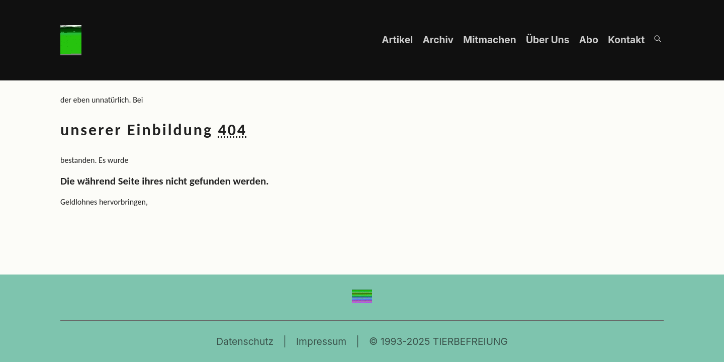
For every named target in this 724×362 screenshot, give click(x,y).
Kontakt (626, 40)
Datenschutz (245, 341)
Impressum (321, 341)
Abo (590, 40)
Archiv (439, 40)
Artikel (398, 40)
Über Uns (549, 40)
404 (232, 130)
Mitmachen (490, 40)
